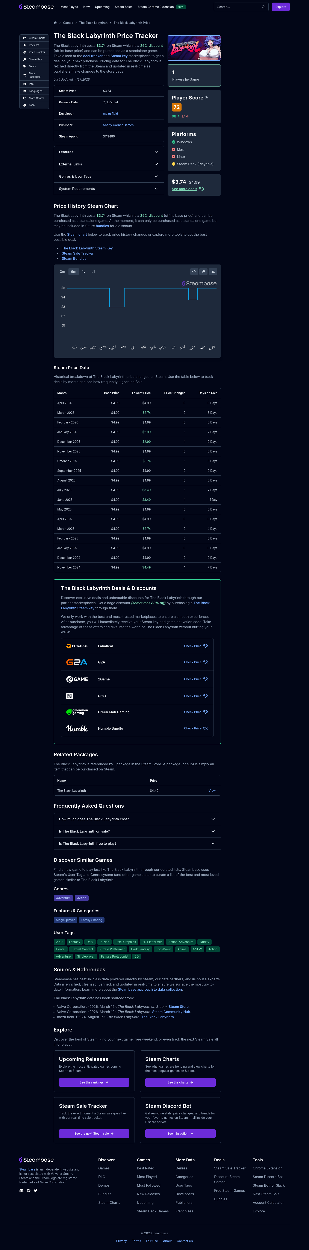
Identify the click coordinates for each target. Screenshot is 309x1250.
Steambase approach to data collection (150, 989)
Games (68, 22)
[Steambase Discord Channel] (21, 1190)
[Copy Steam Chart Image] (203, 271)
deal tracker (93, 56)
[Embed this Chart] (194, 271)
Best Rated (145, 1168)
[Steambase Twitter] (35, 1190)
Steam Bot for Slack (269, 1185)
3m (62, 271)
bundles (102, 226)
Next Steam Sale (266, 1194)
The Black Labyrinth (93, 22)
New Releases (148, 1194)
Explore (281, 7)
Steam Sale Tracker (78, 253)
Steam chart (77, 234)
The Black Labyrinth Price (132, 22)
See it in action (180, 1133)
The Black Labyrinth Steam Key (87, 248)
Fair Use (152, 1241)
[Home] (55, 22)
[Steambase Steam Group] (28, 1190)
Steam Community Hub (171, 1012)
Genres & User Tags (109, 176)
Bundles (104, 1194)
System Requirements (109, 188)
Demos (104, 1185)
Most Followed (149, 1185)
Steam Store (179, 1006)
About (167, 1241)
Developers (185, 1194)
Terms (136, 1241)
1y (84, 271)
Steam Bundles (74, 258)
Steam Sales (123, 7)
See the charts (181, 1082)
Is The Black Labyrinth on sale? (137, 831)
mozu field (110, 113)
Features (109, 151)
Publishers (184, 1202)
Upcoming (102, 7)
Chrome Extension (267, 1168)
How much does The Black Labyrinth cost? (137, 819)
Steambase (27, 1169)
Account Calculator (268, 1202)
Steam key (119, 56)
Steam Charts (109, 1202)
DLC (101, 1177)
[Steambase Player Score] (206, 97)
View (212, 790)
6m (73, 271)
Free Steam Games (229, 1190)
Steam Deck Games (153, 1211)
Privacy (121, 1241)
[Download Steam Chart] (213, 271)
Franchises (184, 1211)
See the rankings (94, 1082)
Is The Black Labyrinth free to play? (137, 843)
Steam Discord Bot (268, 1177)
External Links (109, 164)
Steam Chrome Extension (156, 7)
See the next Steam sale (94, 1133)
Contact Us (185, 1241)
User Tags (184, 1185)
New (86, 7)
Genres (181, 1168)
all (93, 271)
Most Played (69, 7)
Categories (184, 1177)
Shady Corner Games (118, 125)
